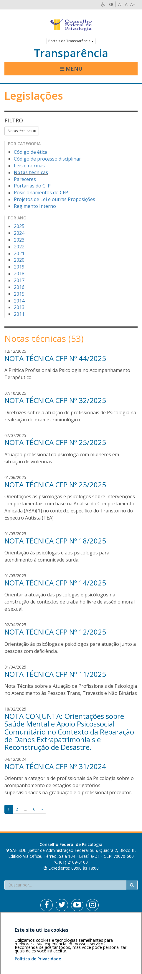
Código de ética (30, 152)
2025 (19, 226)
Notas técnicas (22, 130)
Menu (71, 68)
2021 (19, 253)
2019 (19, 266)
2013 (19, 307)
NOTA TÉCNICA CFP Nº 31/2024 (55, 766)
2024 (19, 233)
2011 (19, 314)
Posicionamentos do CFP (41, 192)
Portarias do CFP (32, 185)
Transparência (71, 53)
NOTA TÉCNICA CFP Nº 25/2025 (55, 442)
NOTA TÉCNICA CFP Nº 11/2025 (55, 674)
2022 (19, 246)
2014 (19, 300)
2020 (19, 260)
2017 (19, 280)
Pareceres (25, 179)
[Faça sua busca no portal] (65, 885)
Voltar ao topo (124, 926)
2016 (19, 287)
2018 (19, 273)
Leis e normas (29, 165)
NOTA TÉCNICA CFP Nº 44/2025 (55, 358)
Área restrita (18, 926)
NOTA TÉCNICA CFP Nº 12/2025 (55, 632)
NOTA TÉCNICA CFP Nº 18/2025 (55, 541)
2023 (19, 240)
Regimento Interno (35, 206)
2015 (19, 294)
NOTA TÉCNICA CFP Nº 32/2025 (55, 400)
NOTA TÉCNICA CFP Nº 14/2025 (55, 583)
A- (120, 4)
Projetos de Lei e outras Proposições (54, 199)
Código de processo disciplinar (47, 159)
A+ (133, 4)
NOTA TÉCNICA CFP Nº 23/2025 (55, 484)
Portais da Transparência (71, 40)
